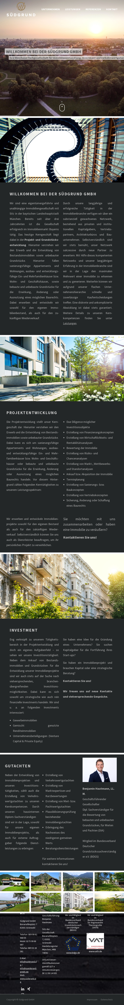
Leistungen (69, 323)
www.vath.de (95, 951)
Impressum (92, 999)
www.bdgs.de (73, 952)
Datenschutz (107, 999)
